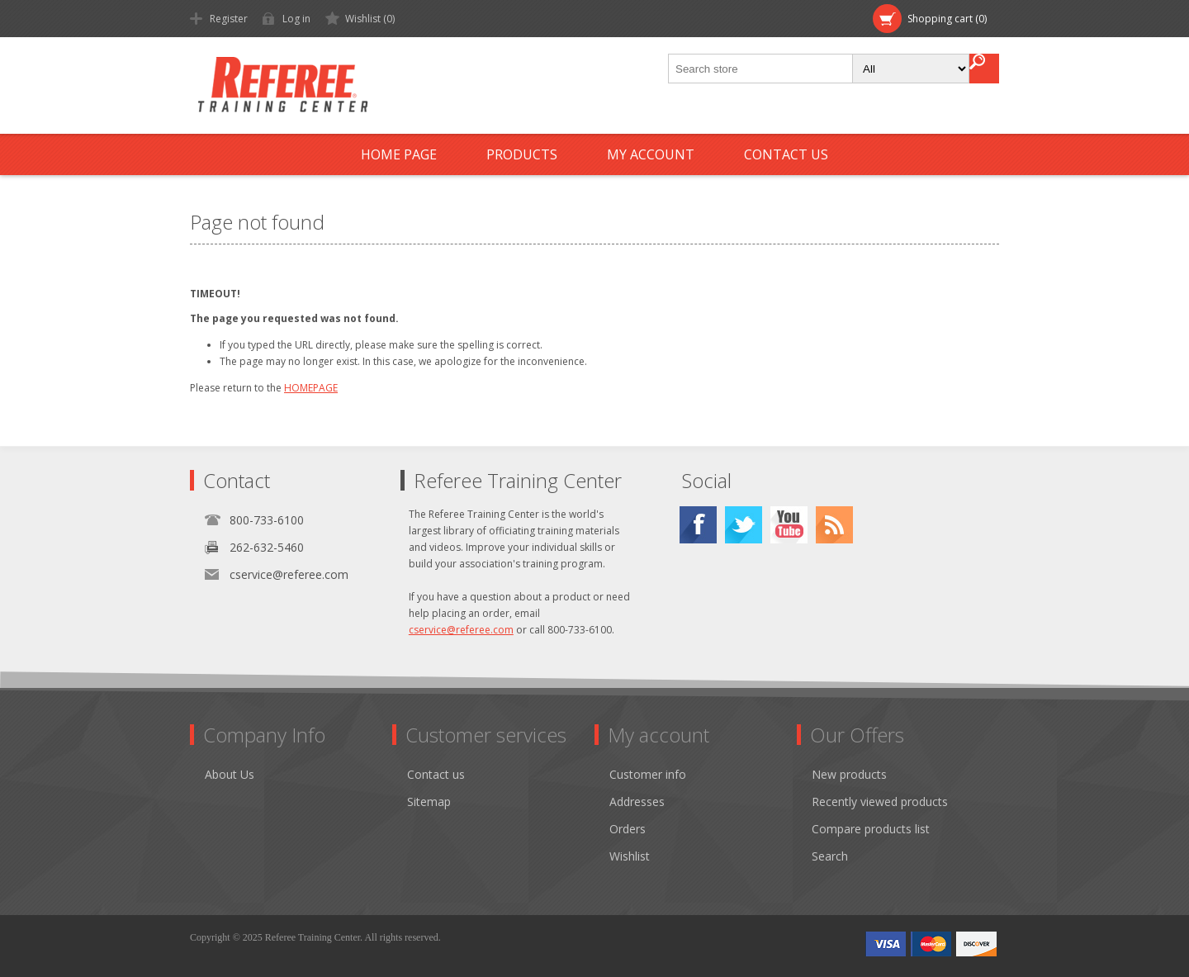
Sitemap (429, 801)
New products (849, 774)
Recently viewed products (880, 801)
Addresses (637, 801)
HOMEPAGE (311, 388)
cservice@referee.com (289, 574)
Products (521, 154)
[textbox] (761, 68)
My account (650, 154)
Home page (399, 154)
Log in (296, 19)
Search (830, 856)
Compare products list (871, 829)
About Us (229, 774)
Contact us (786, 154)
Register (229, 19)
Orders (627, 829)
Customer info (647, 774)
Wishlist (629, 856)
